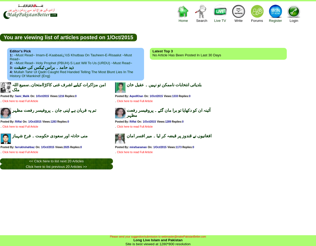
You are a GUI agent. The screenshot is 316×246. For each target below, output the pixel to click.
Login (293, 13)
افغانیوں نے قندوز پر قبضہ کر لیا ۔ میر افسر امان (169, 136)
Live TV (220, 13)
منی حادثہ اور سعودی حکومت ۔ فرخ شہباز (50, 136)
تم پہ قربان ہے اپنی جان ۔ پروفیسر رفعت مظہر (54, 110)
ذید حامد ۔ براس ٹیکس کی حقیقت (44, 67)
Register (275, 13)
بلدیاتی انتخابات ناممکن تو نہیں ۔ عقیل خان (164, 85)
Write (238, 13)
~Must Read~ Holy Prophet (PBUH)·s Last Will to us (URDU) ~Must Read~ (73, 63)
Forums (257, 13)
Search (201, 13)
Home (183, 13)
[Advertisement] (226, 37)
